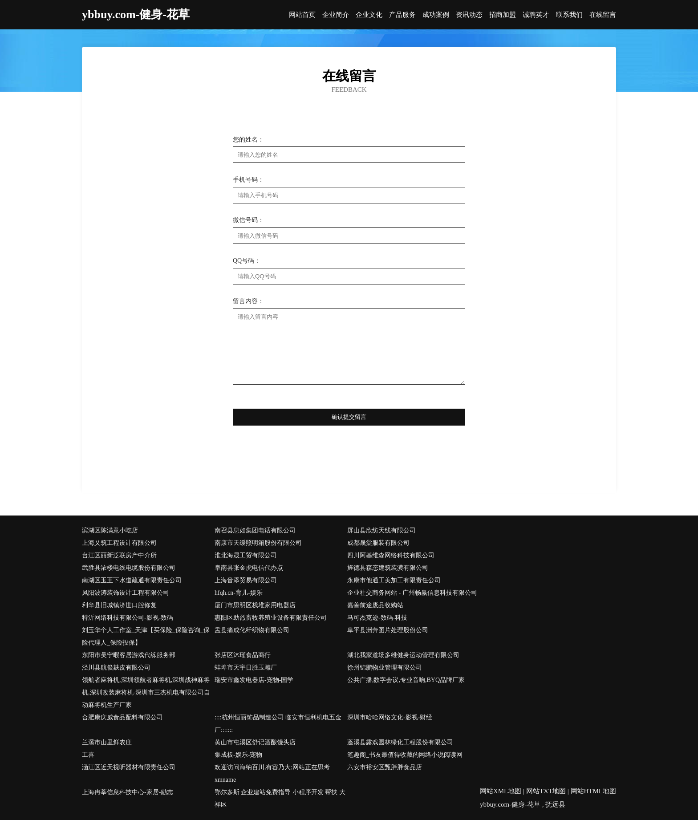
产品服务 (402, 15)
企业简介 (335, 15)
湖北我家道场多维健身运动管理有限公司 (403, 655)
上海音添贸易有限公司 (246, 580)
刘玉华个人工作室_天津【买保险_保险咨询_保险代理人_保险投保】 (146, 636)
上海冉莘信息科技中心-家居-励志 (127, 792)
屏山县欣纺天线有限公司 (381, 530)
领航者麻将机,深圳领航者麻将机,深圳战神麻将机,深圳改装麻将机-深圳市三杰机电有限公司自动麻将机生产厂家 (146, 692)
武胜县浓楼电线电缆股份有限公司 (128, 567)
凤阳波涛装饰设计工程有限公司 (125, 592)
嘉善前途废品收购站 (375, 605)
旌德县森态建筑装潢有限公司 (387, 567)
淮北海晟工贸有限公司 (246, 555)
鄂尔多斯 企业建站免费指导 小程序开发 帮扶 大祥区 (280, 798)
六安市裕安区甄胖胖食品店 (384, 767)
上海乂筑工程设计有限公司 (119, 543)
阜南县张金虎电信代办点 (249, 567)
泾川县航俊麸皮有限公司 (116, 667)
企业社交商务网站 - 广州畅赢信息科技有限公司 (412, 592)
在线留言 (602, 15)
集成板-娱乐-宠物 (238, 754)
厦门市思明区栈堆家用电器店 (255, 605)
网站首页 (302, 15)
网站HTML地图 (594, 791)
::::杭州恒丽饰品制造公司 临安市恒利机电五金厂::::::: (278, 723)
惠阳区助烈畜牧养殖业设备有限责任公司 (271, 617)
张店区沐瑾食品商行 (243, 655)
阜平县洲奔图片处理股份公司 (387, 630)
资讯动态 (469, 15)
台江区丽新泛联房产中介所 (119, 555)
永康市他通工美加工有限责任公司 (394, 580)
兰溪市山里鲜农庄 (107, 742)
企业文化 (369, 15)
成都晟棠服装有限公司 (378, 543)
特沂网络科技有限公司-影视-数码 (127, 617)
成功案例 (435, 15)
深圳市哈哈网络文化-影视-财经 (389, 717)
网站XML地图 (500, 791)
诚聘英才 (536, 15)
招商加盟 (502, 15)
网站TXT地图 (546, 791)
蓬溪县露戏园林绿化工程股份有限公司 (400, 742)
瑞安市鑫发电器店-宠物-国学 (254, 680)
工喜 (88, 754)
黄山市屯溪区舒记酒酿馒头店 (255, 742)
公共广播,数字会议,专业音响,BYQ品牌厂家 (406, 680)
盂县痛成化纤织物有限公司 (252, 630)
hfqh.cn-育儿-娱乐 (239, 592)
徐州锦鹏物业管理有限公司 (384, 667)
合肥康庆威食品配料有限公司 (122, 717)
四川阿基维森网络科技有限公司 (390, 555)
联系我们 (569, 15)
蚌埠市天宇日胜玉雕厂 (246, 667)
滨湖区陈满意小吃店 (110, 530)
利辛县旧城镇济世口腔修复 (119, 605)
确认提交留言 (349, 417)
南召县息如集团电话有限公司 (255, 530)
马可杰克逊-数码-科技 (377, 617)
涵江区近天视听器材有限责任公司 (128, 767)
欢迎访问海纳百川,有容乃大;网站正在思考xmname (272, 773)
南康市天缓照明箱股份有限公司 (258, 543)
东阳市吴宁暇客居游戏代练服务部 (128, 655)
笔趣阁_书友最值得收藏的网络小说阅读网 (405, 754)
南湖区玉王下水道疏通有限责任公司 (132, 580)
